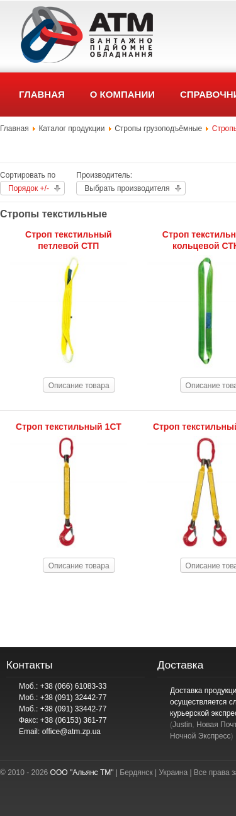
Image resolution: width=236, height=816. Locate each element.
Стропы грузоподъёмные (158, 128)
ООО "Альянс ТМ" (82, 772)
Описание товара (79, 385)
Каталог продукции (71, 128)
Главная (14, 128)
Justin (182, 724)
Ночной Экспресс (200, 736)
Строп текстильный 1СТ (68, 427)
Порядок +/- (28, 188)
